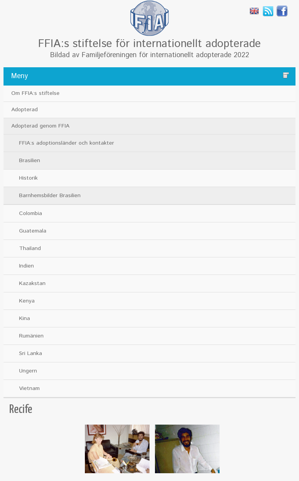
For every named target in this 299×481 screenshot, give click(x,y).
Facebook (282, 11)
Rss (268, 11)
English (254, 11)
